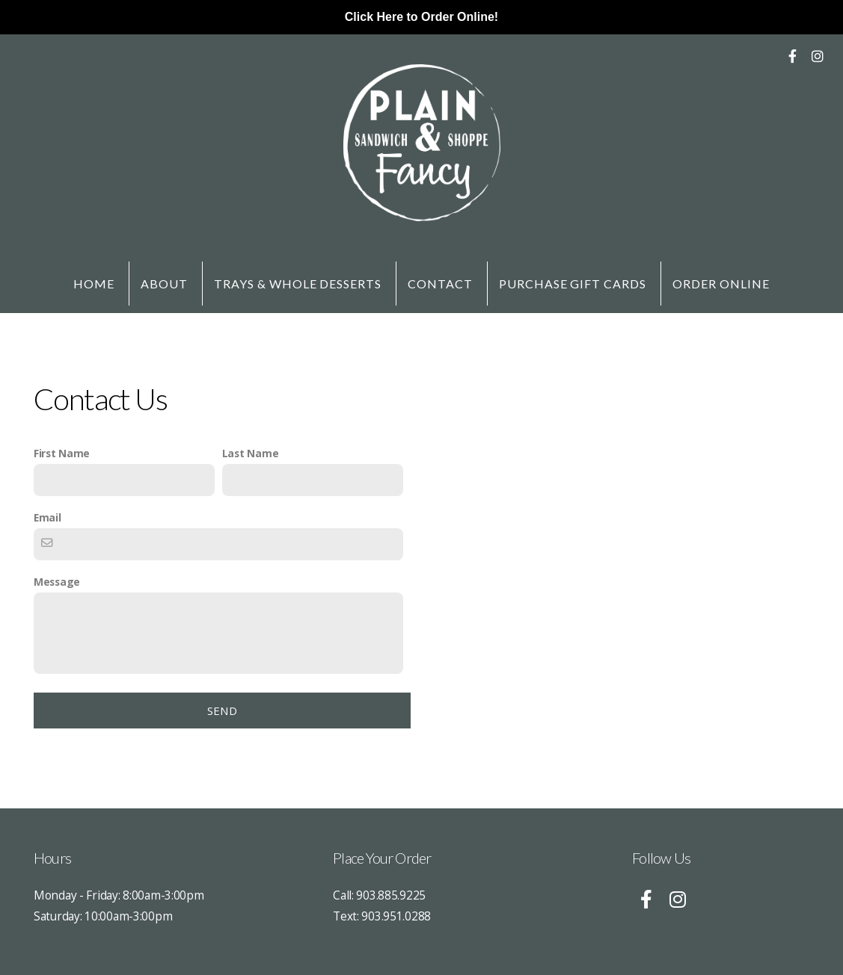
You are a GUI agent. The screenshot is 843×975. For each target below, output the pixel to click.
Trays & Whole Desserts (297, 283)
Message (57, 582)
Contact (440, 283)
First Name (62, 453)
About (164, 283)
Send (222, 710)
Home (93, 283)
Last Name (250, 453)
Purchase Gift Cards (572, 283)
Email (47, 517)
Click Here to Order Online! (421, 16)
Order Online (721, 283)
